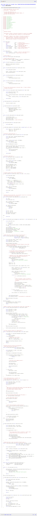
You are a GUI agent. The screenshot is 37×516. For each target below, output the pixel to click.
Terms (10, 514)
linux (2, 4)
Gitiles (5, 514)
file (19, 7)
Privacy (8, 514)
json (35, 514)
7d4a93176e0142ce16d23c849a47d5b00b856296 (27, 4)
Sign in (35, 1)
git (9, 4)
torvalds (12, 4)
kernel (7, 4)
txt (33, 514)
